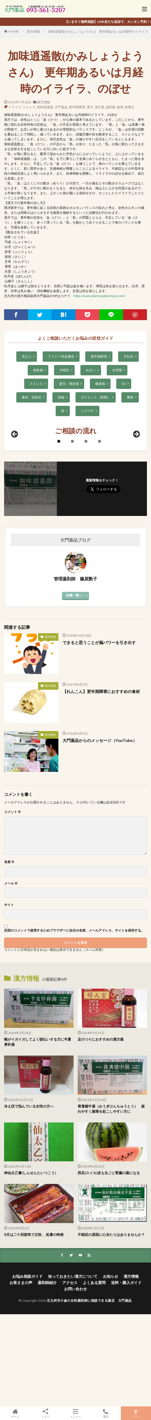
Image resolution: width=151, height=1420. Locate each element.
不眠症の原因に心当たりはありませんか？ (111, 1327)
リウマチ (87, 411)
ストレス (29, 107)
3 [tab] (85, 533)
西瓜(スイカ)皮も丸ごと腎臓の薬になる (109, 1265)
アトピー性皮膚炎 (61, 356)
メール (11, 975)
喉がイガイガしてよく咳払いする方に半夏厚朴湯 (37, 1134)
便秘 (61, 397)
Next (136, 527)
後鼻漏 (38, 370)
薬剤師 (110, 107)
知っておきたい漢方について (72, 1368)
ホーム (15, 1413)
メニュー (75, 1413)
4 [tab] (99, 533)
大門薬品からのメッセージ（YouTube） (99, 832)
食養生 (129, 107)
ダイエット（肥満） (95, 397)
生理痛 (117, 370)
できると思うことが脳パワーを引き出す (99, 734)
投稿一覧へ (74, 688)
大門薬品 (61, 107)
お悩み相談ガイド (27, 1368)
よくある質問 (94, 1375)
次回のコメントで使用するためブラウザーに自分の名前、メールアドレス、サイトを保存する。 (74, 1023)
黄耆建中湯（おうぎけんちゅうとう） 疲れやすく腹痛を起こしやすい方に (111, 1201)
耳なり (27, 356)
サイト (9, 997)
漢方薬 (99, 107)
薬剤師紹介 (47, 1375)
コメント (12, 904)
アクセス (69, 1375)
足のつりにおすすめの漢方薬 (101, 1132)
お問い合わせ (75, 1381)
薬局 (120, 107)
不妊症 (128, 356)
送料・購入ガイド (126, 1375)
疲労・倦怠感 (69, 384)
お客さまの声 (21, 1375)
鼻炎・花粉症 (31, 397)
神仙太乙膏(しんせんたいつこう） (31, 1265)
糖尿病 (100, 384)
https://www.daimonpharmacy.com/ (99, 296)
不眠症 (64, 370)
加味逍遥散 (45, 107)
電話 (106, 1413)
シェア (45, 1413)
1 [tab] (58, 533)
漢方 (90, 107)
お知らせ (110, 1368)
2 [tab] (72, 533)
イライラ (14, 107)
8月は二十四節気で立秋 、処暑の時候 (34, 1327)
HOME (14, 31)
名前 (9, 954)
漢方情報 (33, 31)
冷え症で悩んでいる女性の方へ (29, 1198)
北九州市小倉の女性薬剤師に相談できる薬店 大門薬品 (89, 1393)
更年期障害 (77, 107)
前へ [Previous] (15, 527)
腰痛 (130, 397)
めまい (91, 370)
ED (124, 384)
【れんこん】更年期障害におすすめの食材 (101, 783)
